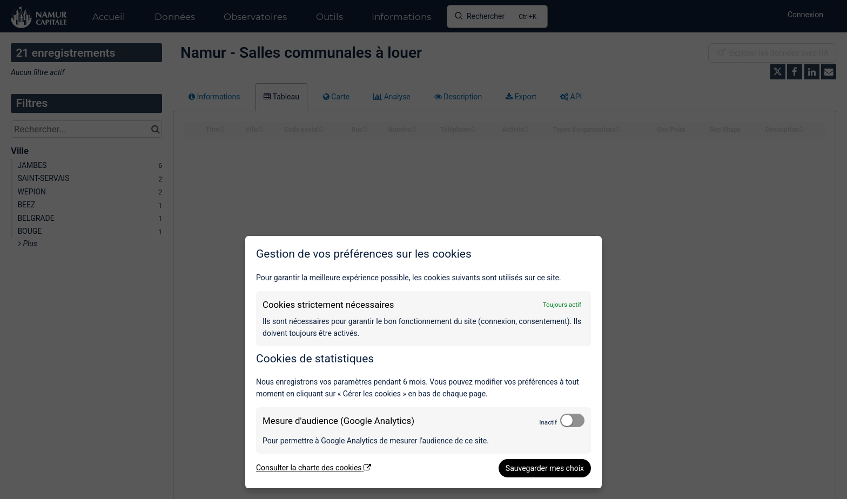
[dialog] (423, 362)
